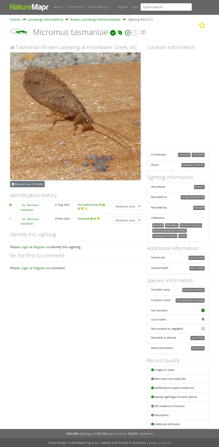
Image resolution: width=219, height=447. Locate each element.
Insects (15, 19)
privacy (153, 442)
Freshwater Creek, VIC (193, 164)
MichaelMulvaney (88, 204)
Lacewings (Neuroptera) (45, 19)
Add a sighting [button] (98, 7)
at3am (95, 442)
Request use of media (27, 184)
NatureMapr (172, 225)
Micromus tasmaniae (191, 225)
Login (135, 7)
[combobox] (175, 7)
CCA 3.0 (166, 442)
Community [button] (75, 7)
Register (122, 7)
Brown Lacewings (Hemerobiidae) (95, 19)
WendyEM (84, 218)
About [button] (57, 7)
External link (198, 347)
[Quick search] (166, 7)
